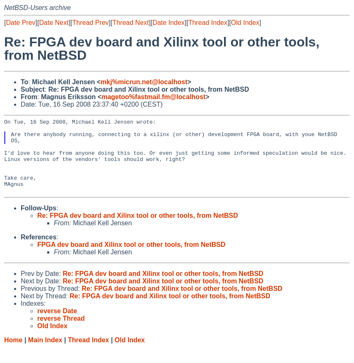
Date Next (53, 22)
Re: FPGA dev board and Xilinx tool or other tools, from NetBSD (137, 230)
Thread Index (207, 22)
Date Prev (20, 22)
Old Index (245, 22)
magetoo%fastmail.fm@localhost (153, 96)
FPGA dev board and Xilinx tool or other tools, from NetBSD (131, 259)
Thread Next (130, 22)
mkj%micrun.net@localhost (144, 81)
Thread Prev (90, 22)
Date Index (168, 22)
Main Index (45, 354)
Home (13, 354)
